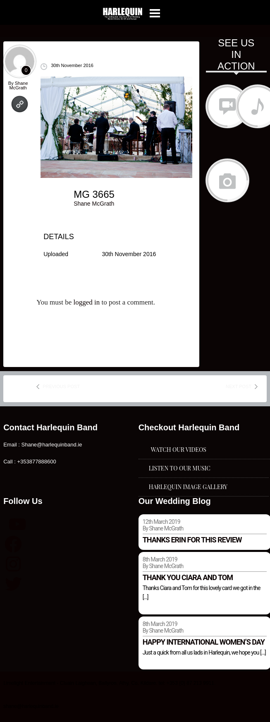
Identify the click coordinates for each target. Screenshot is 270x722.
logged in (87, 302)
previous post (61, 386)
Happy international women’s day (204, 642)
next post (238, 386)
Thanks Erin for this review (192, 539)
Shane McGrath (19, 85)
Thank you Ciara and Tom (188, 577)
